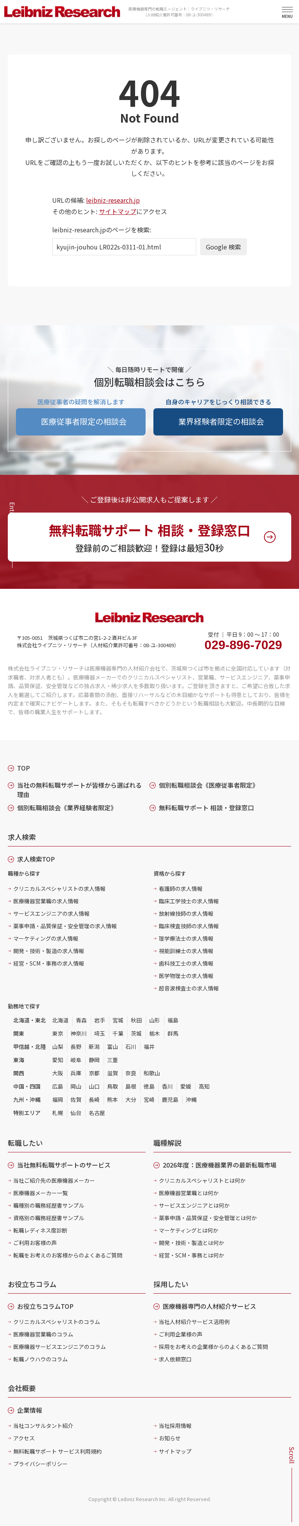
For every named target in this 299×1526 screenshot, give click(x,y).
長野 (75, 1046)
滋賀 (112, 1073)
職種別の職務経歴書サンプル (48, 1205)
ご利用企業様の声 (180, 1334)
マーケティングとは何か (188, 1230)
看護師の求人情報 (180, 888)
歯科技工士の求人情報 (186, 963)
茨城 (136, 1033)
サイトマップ (117, 211)
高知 (204, 1086)
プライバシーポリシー (40, 1464)
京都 (94, 1073)
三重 (112, 1060)
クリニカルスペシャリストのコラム (56, 1322)
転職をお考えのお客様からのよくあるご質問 (67, 1255)
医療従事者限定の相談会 (84, 421)
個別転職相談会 (209, 785)
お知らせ (170, 1438)
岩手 (99, 1020)
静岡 (94, 1060)
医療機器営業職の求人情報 (46, 901)
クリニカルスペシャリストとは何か (202, 1180)
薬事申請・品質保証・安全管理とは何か (208, 1218)
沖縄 (191, 1099)
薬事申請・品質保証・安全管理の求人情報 (65, 926)
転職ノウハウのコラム (40, 1359)
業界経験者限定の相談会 (221, 421)
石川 (130, 1046)
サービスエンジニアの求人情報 (51, 913)
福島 (172, 1020)
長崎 (94, 1099)
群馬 (172, 1033)
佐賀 (75, 1099)
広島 (57, 1086)
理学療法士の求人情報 (186, 938)
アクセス (24, 1438)
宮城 (118, 1020)
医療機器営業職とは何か (189, 1193)
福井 (149, 1046)
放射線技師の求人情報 (186, 913)
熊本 (112, 1099)
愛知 (57, 1060)
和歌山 (152, 1073)
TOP (23, 768)
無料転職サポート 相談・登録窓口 (206, 807)
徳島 (149, 1086)
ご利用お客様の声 (35, 1243)
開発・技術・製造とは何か (191, 1243)
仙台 (75, 1113)
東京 (57, 1033)
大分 (130, 1099)
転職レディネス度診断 (40, 1230)
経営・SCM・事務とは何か (191, 1255)
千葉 (118, 1033)
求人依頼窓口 (175, 1359)
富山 (112, 1046)
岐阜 (75, 1060)
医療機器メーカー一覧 (40, 1193)
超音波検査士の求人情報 (189, 988)
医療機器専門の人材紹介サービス (209, 1306)
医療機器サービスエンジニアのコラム (59, 1346)
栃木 (154, 1033)
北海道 (60, 1020)
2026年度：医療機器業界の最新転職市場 (219, 1165)
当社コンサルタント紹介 (43, 1425)
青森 (81, 1020)
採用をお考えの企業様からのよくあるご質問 (213, 1346)
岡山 (75, 1086)
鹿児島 (170, 1099)
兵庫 (75, 1073)
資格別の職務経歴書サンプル (48, 1218)
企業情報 (29, 1410)
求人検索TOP (36, 859)
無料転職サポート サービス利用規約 (57, 1451)
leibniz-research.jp (113, 200)
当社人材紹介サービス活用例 (194, 1322)
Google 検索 (223, 246)
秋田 (136, 1020)
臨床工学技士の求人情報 (189, 901)
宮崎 (149, 1099)
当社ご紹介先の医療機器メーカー (54, 1180)
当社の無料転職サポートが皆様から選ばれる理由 (79, 789)
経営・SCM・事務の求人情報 (48, 963)
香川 (167, 1086)
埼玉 (99, 1033)
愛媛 (185, 1086)
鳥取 (112, 1086)
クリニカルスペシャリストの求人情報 (59, 888)
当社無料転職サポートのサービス (64, 1165)
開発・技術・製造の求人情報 (48, 951)
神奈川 (78, 1033)
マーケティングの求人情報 (45, 938)
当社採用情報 (175, 1425)
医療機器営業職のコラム (43, 1334)
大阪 (57, 1073)
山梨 (57, 1046)
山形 (154, 1020)
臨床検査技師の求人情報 (189, 926)
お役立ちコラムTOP (45, 1306)
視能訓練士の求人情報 (186, 951)
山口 (94, 1086)
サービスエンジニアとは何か (194, 1205)
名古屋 (97, 1113)
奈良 (130, 1073)
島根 (130, 1086)
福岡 (57, 1099)
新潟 (94, 1046)
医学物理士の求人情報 (186, 976)
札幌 (57, 1113)
